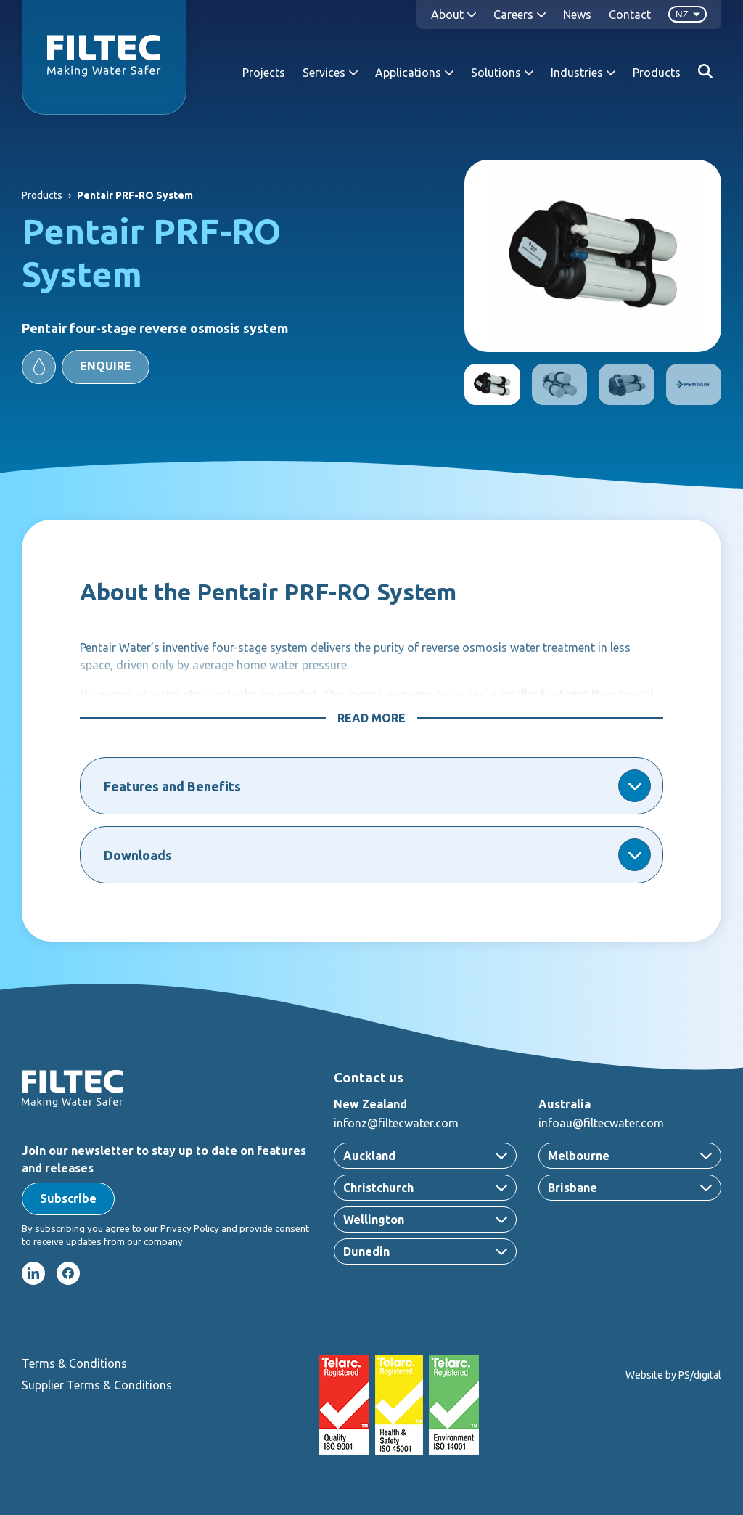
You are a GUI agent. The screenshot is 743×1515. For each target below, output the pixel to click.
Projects (263, 72)
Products (657, 72)
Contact (630, 14)
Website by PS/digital (673, 1375)
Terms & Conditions (74, 1363)
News (577, 14)
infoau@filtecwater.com (601, 1123)
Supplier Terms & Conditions (97, 1385)
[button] (85, 367)
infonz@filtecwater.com (396, 1123)
